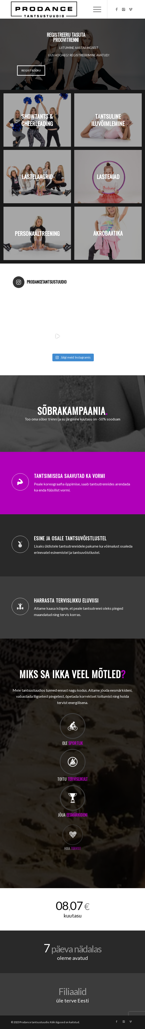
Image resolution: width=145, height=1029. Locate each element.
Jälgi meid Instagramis (73, 357)
